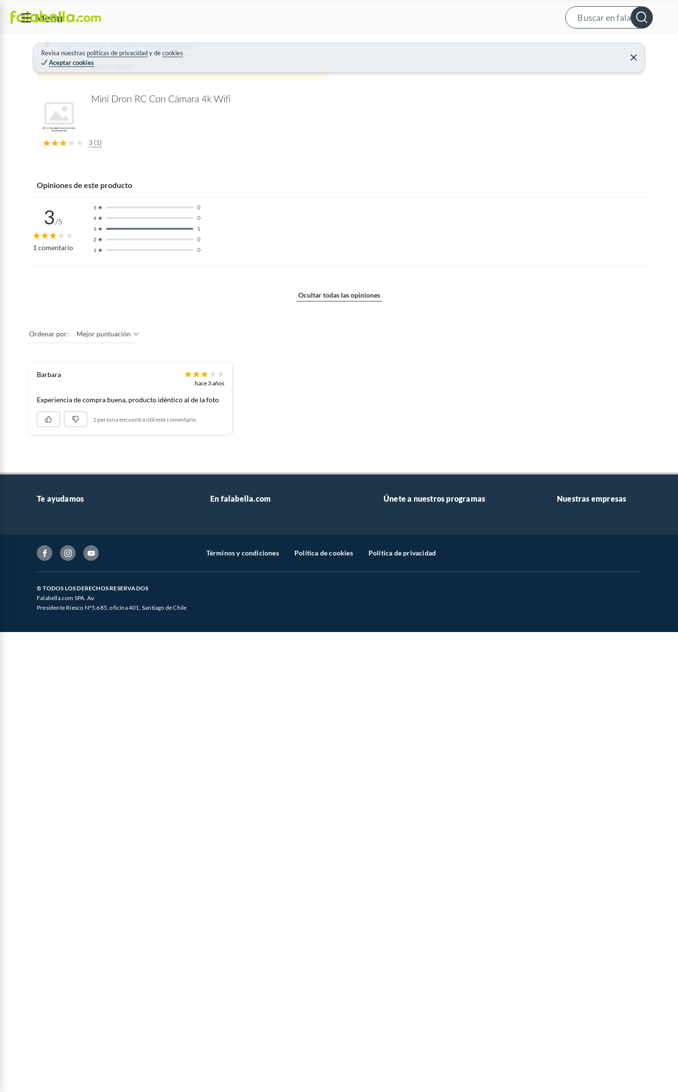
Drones (236, 70)
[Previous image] (100, 242)
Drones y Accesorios (184, 70)
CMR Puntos (403, 1077)
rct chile (552, 176)
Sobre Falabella (580, 1077)
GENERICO (435, 86)
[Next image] (385, 242)
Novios (619, 47)
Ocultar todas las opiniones (339, 854)
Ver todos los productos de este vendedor (533, 248)
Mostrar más (215, 676)
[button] (337, 17)
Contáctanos (56, 1077)
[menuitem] (557, 46)
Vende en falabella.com (487, 47)
